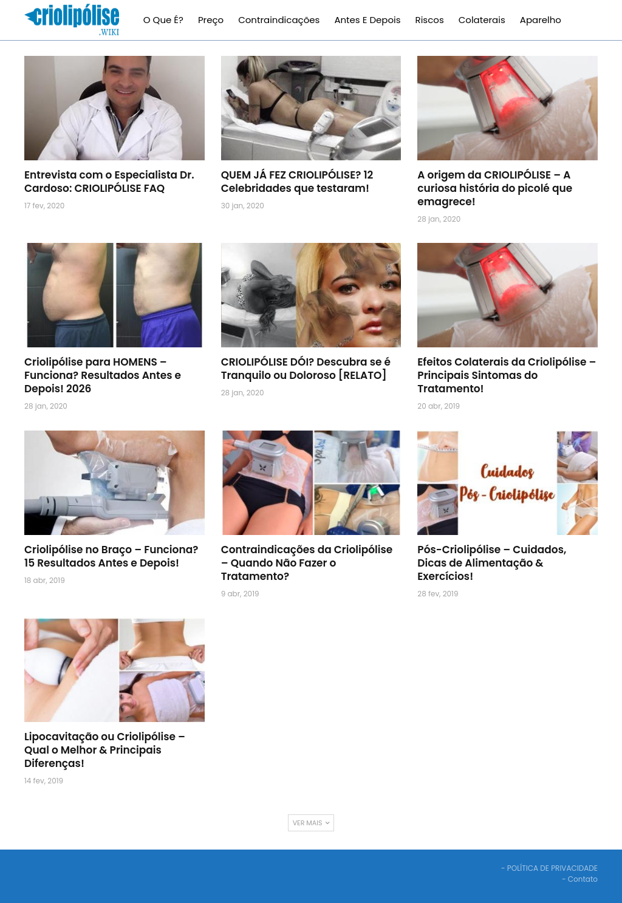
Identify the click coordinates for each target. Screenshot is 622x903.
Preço (211, 19)
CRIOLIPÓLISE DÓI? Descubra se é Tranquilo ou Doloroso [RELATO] (306, 369)
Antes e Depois (367, 19)
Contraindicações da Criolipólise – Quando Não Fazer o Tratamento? (307, 563)
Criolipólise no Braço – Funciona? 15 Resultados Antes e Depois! (111, 556)
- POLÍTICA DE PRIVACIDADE (549, 868)
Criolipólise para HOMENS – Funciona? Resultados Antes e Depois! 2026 (102, 375)
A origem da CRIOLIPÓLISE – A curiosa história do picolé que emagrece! (494, 188)
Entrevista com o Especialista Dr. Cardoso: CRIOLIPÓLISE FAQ (109, 182)
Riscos (429, 19)
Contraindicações (279, 19)
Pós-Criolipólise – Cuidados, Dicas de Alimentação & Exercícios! (491, 563)
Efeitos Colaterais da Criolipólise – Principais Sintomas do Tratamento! (506, 375)
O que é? (163, 19)
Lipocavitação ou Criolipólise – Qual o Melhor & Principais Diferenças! (104, 750)
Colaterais (482, 19)
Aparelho (540, 19)
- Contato (580, 879)
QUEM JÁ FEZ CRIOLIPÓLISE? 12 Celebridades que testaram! (297, 182)
